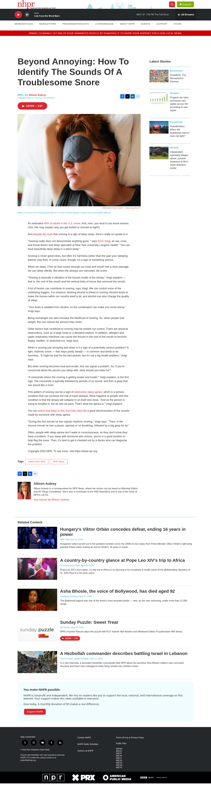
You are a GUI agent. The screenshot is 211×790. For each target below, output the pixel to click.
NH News (174, 100)
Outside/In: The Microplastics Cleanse (178, 84)
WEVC (119, 758)
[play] (18, 21)
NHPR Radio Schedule (87, 751)
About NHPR (127, 30)
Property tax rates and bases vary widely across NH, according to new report (179, 110)
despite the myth (43, 240)
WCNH (119, 755)
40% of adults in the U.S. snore (62, 230)
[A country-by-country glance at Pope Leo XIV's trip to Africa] (37, 575)
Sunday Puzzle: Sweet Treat (89, 628)
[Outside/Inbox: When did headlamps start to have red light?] (159, 134)
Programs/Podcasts (76, 30)
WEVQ (119, 772)
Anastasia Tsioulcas (69, 603)
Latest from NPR (36, 468)
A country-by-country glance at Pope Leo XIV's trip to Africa (122, 566)
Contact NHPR (84, 744)
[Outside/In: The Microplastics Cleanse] (159, 82)
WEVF (119, 760)
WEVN (119, 767)
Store (177, 30)
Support (188, 7)
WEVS (119, 774)
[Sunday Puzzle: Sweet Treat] (37, 637)
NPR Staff (64, 546)
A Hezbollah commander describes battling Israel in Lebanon (123, 660)
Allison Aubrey (37, 101)
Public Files (121, 750)
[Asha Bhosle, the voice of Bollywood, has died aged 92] (37, 606)
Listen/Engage (104, 30)
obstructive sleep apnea (88, 398)
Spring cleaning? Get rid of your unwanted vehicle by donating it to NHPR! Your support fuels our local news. (105, 39)
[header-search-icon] (173, 8)
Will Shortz (65, 634)
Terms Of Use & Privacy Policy (130, 744)
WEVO (119, 769)
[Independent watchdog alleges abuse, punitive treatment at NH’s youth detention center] (159, 159)
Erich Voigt (104, 247)
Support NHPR (35, 718)
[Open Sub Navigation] (35, 30)
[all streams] (185, 21)
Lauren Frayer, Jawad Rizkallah (74, 665)
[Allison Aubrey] (24, 497)
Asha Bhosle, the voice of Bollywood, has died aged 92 (117, 597)
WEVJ (119, 765)
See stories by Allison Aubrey (51, 506)
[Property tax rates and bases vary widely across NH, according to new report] (159, 105)
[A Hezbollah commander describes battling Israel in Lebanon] (37, 669)
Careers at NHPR (85, 757)
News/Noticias (24, 30)
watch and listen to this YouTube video (60, 417)
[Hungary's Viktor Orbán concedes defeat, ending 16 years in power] (37, 544)
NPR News (58, 468)
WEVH (119, 762)
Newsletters (47, 30)
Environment (176, 77)
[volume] (27, 21)
